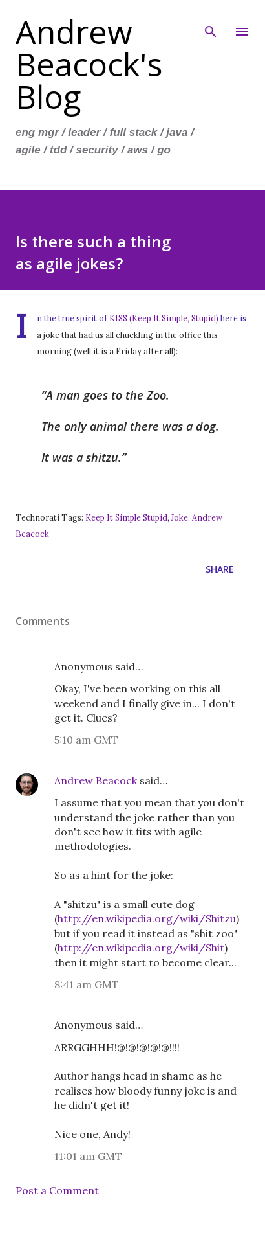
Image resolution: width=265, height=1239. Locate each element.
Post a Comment (57, 1190)
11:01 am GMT (88, 1156)
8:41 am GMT (86, 984)
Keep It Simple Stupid (126, 517)
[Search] (210, 23)
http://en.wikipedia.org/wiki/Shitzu (147, 918)
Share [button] (220, 569)
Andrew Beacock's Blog (89, 64)
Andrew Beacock (95, 780)
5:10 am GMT (86, 739)
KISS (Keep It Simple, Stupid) (163, 318)
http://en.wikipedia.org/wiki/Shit (141, 947)
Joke (179, 517)
